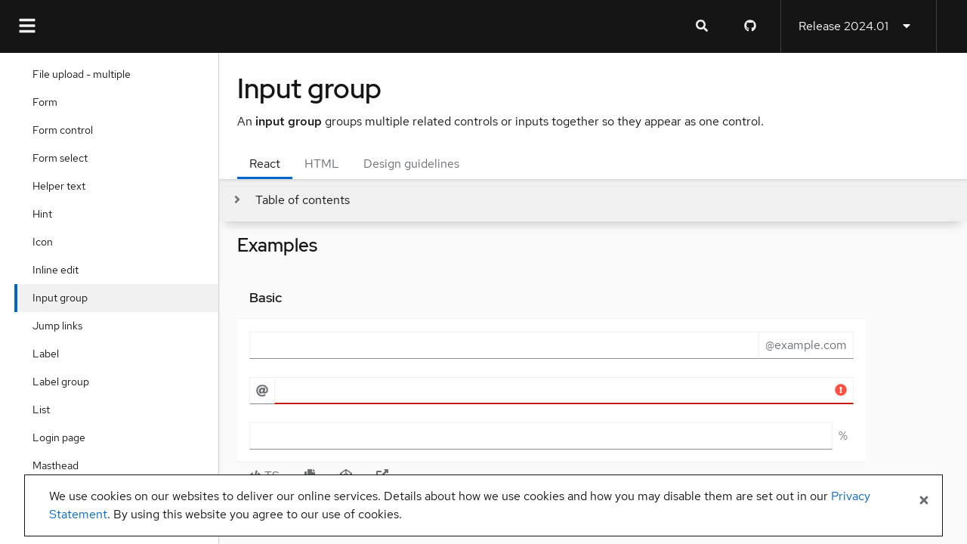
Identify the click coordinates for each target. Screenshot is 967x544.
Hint (46, 214)
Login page (62, 437)
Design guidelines (411, 164)
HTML (321, 164)
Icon (46, 242)
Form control (66, 130)
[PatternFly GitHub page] (750, 26)
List (45, 409)
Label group (64, 381)
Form (48, 102)
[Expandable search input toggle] (702, 26)
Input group (63, 297)
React (264, 164)
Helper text (62, 186)
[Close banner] (924, 501)
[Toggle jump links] (290, 200)
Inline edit (59, 270)
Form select (63, 158)
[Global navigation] (27, 26)
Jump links (61, 325)
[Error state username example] (564, 390)
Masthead (59, 465)
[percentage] (541, 436)
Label (49, 353)
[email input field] (504, 345)
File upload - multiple (85, 74)
